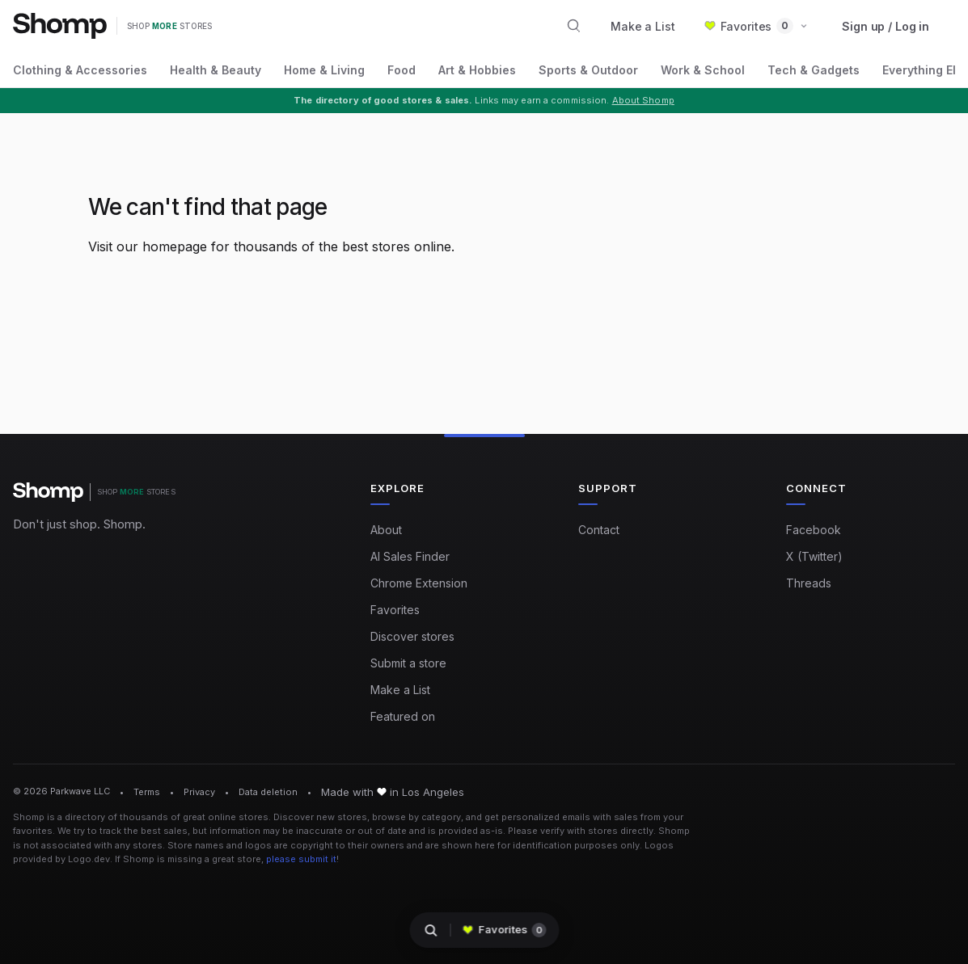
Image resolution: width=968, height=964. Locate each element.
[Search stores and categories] (574, 26)
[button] (756, 26)
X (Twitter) (814, 556)
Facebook (813, 530)
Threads (808, 583)
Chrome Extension (418, 583)
